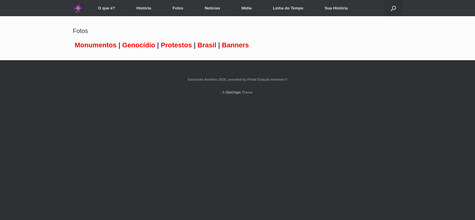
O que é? (106, 8)
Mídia (247, 8)
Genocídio (138, 45)
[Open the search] (393, 8)
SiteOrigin (233, 92)
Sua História (336, 8)
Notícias (212, 8)
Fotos (178, 8)
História (143, 8)
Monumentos (96, 45)
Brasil (206, 45)
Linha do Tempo (288, 8)
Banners (235, 45)
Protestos (176, 45)
